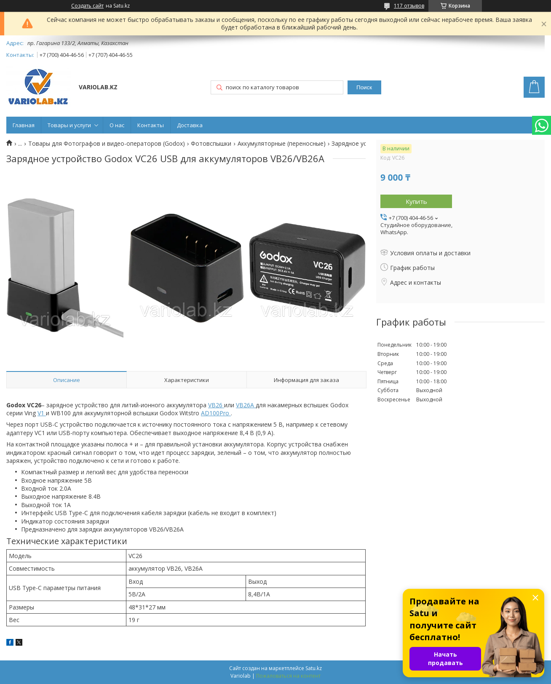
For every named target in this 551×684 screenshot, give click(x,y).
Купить (416, 201)
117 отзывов (409, 5)
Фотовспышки (211, 143)
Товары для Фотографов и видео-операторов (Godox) (106, 143)
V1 (41, 413)
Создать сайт (87, 6)
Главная (24, 125)
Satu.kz (313, 668)
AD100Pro (216, 413)
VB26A (246, 405)
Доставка (190, 125)
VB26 (216, 405)
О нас (117, 125)
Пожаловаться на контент (288, 675)
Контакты (150, 125)
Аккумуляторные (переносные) (282, 143)
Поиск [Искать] (364, 87)
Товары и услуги (69, 125)
